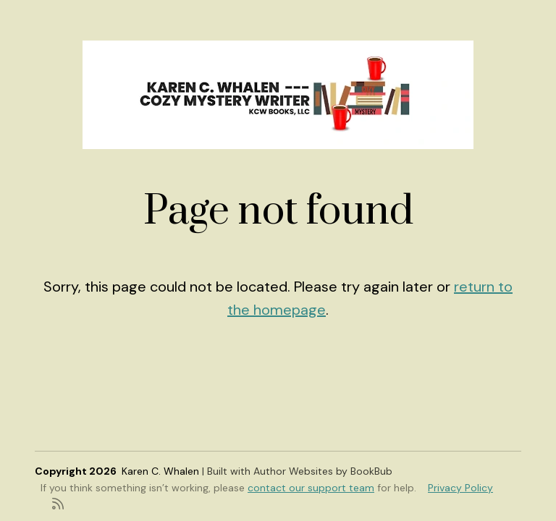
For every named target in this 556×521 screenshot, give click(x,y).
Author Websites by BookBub (322, 471)
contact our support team (311, 487)
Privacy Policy (460, 487)
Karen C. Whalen (160, 471)
